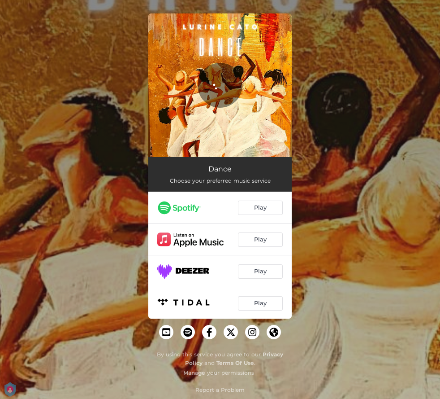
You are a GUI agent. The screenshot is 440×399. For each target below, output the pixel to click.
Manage (194, 372)
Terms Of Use (235, 363)
